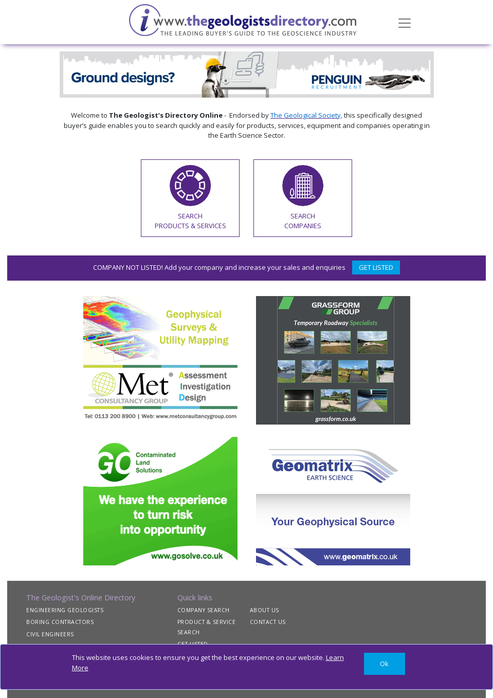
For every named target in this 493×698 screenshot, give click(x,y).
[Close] (384, 664)
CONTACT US (268, 622)
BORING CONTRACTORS (60, 622)
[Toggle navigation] (404, 22)
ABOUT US (264, 610)
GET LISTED (376, 267)
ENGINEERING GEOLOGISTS (64, 610)
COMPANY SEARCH (203, 610)
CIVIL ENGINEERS (50, 634)
